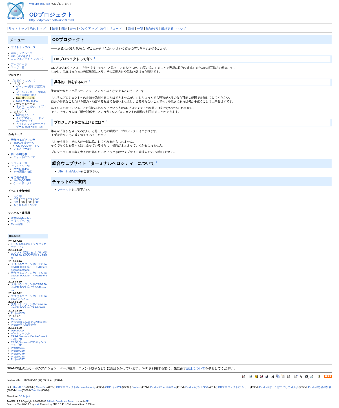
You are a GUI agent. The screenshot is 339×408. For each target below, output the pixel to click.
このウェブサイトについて (27, 58)
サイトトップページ (23, 47)
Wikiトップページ (21, 52)
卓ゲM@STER (22, 180)
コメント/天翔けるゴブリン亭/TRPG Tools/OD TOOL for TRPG (29, 255)
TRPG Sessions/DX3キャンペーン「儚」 (28, 343)
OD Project (24, 396)
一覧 (140, 28)
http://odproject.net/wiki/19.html (51, 20)
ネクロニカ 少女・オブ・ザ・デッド (31, 108)
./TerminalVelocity (69, 171)
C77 (15, 199)
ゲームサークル (22, 183)
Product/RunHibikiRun (163, 387)
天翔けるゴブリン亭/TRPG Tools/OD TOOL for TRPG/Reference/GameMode (29, 266)
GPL (87, 401)
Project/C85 (18, 313)
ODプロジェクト (51, 14)
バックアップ (88, 28)
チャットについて (24, 157)
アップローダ (19, 64)
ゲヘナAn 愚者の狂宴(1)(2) (30, 88)
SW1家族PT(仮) (22, 171)
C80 (36, 199)
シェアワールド (22, 148)
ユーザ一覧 (17, 67)
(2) (34, 94)
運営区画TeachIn (21, 218)
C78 (22, 199)
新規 (131, 28)
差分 (73, 28)
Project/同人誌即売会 (23, 324)
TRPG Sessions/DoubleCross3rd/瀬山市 (29, 338)
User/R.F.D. (17, 330)
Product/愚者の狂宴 (319, 387)
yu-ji (37, 404)
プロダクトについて (23, 80)
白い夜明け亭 (19, 154)
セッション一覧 (20, 165)
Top (48, 3)
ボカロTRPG (21, 168)
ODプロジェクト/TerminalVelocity (76, 387)
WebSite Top (36, 3)
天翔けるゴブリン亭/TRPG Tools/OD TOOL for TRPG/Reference (29, 275)
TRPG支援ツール (23, 142)
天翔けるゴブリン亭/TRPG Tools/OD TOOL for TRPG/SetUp (29, 306)
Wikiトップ (38, 28)
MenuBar (16, 319)
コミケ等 (16, 196)
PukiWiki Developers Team (60, 401)
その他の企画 (19, 177)
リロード (115, 28)
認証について (195, 368)
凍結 (64, 28)
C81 (15, 202)
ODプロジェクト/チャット (234, 387)
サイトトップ (18, 28)
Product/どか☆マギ (196, 387)
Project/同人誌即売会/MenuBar (29, 321)
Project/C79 (18, 353)
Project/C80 (18, 350)
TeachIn (35, 390)
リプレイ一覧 (19, 162)
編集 (55, 28)
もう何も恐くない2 (24, 204)
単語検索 (152, 28)
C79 (29, 199)
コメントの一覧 (20, 221)
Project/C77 (18, 359)
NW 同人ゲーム (25, 115)
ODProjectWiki (113, 387)
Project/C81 (18, 347)
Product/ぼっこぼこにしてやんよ (279, 387)
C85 (36, 202)
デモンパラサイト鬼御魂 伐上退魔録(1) (31, 93)
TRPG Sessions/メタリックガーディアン (29, 245)
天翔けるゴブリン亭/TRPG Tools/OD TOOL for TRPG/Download (29, 287)
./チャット (64, 189)
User (19, 390)
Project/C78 (18, 356)
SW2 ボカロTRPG (27, 100)
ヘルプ (181, 28)
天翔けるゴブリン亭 (23, 139)
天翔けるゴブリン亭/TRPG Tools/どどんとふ (29, 297)
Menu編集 (17, 224)
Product (136, 387)
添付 (103, 28)
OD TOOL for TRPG (28, 145)
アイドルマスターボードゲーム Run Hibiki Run (31, 125)
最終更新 (167, 28)
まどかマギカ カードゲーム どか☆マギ (31, 119)
